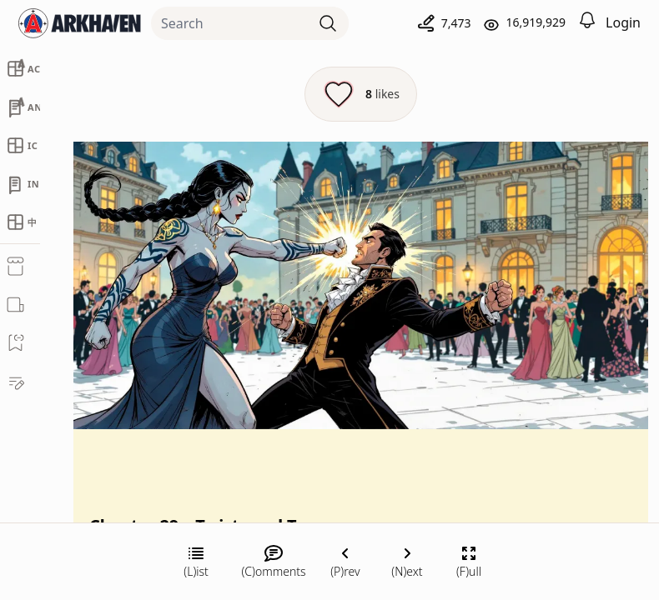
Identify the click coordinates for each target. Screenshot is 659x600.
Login (623, 22)
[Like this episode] (360, 94)
